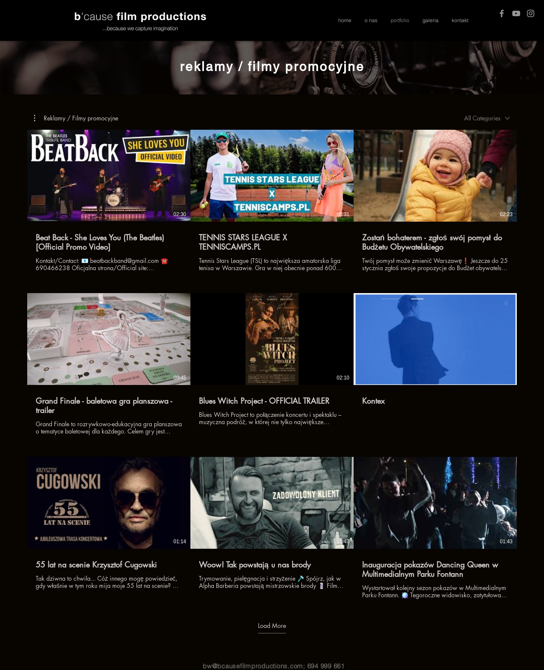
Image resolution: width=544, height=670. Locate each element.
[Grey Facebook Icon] (502, 13)
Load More (272, 626)
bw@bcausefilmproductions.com (253, 666)
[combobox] (487, 118)
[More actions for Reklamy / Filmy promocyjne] (76, 118)
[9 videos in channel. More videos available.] (272, 364)
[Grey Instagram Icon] (531, 13)
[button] (76, 118)
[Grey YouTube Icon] (516, 13)
